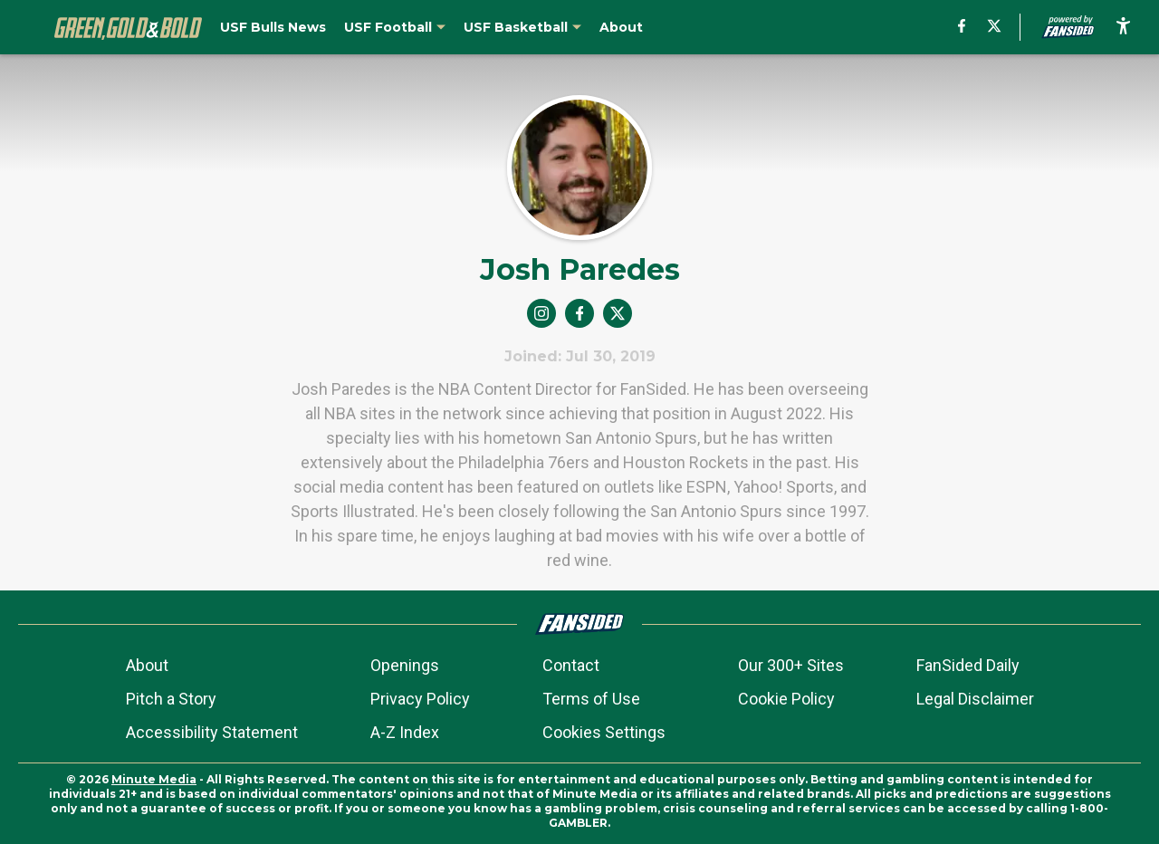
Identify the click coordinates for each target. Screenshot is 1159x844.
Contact (570, 665)
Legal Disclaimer (975, 698)
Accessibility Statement (212, 732)
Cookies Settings (604, 732)
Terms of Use (591, 698)
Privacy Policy (420, 698)
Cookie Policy (786, 698)
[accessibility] (1123, 27)
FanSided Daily (968, 665)
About (147, 665)
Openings (404, 665)
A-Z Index (404, 732)
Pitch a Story (171, 698)
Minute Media (153, 779)
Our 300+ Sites (791, 665)
